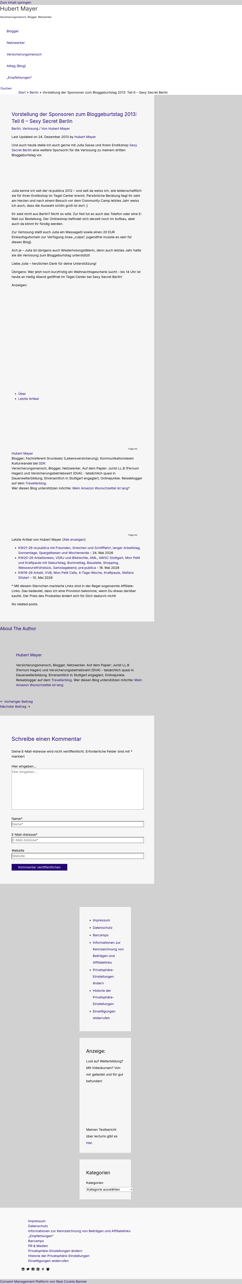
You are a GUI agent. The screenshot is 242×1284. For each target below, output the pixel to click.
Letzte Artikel (28, 399)
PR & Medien (38, 1246)
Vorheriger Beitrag (16, 702)
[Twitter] (28, 1269)
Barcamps (101, 935)
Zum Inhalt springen (15, 2)
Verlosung (30, 129)
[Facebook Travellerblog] (47, 1269)
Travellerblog (35, 483)
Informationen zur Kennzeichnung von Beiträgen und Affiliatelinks (79, 1231)
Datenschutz (103, 928)
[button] (6, 88)
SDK (42, 463)
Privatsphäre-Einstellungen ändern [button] (103, 976)
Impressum (101, 920)
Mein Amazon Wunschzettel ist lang (100, 488)
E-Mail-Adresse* (24, 835)
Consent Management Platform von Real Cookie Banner (43, 1282)
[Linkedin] (23, 1269)
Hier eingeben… (24, 766)
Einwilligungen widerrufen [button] (48, 1261)
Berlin (16, 129)
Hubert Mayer (19, 8)
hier (89, 1143)
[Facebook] (32, 1269)
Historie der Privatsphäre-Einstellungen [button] (103, 997)
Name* (17, 819)
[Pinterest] (37, 1269)
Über (22, 394)
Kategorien (94, 1183)
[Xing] (42, 1269)
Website (18, 850)
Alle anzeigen (74, 540)
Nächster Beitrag (15, 707)
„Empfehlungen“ (41, 1236)
